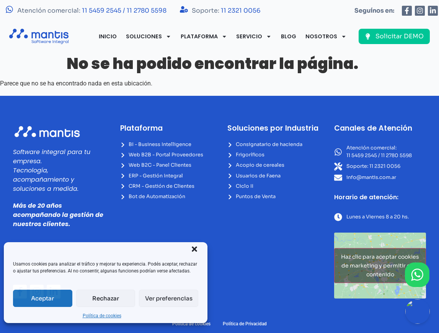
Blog (288, 36)
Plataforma (204, 36)
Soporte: (226, 11)
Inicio (108, 36)
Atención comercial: (91, 11)
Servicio (253, 36)
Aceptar (42, 298)
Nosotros (325, 36)
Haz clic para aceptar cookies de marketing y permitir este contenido (380, 265)
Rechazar (105, 298)
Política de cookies (102, 315)
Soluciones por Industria (272, 128)
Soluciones (148, 36)
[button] (194, 249)
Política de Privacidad (245, 323)
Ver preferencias (169, 298)
